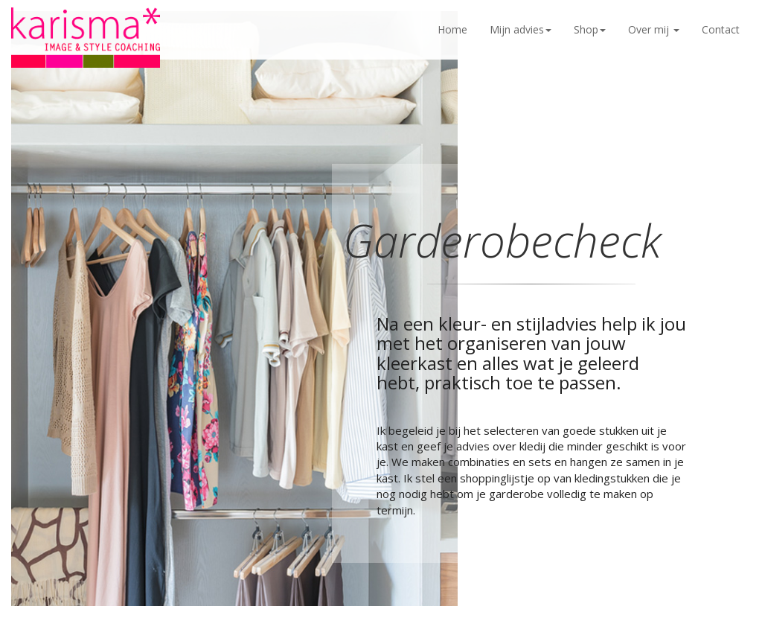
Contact (721, 29)
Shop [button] (590, 29)
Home (452, 29)
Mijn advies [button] (520, 29)
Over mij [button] (653, 29)
